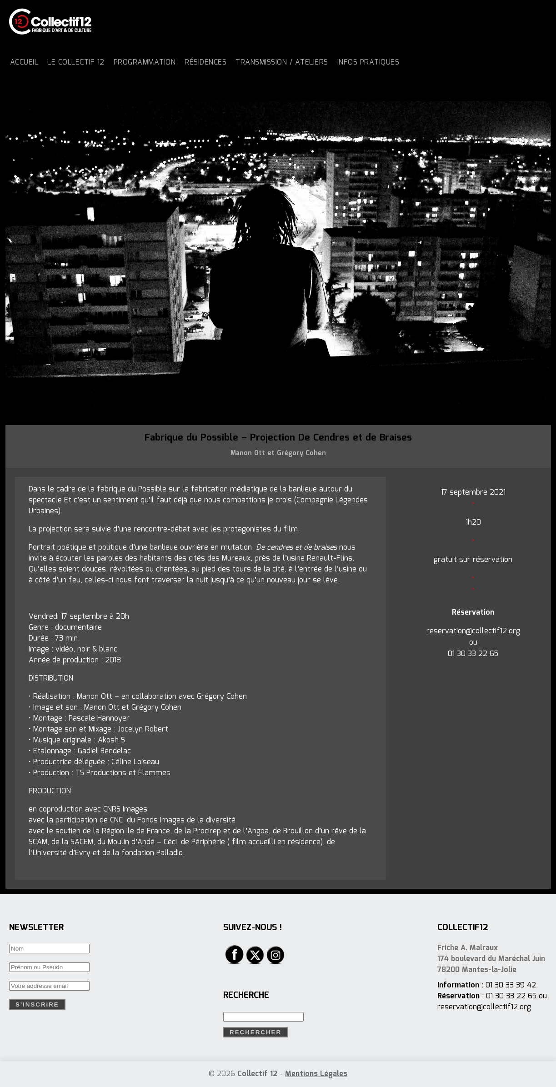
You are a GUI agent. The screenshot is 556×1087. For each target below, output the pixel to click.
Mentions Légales (316, 1074)
